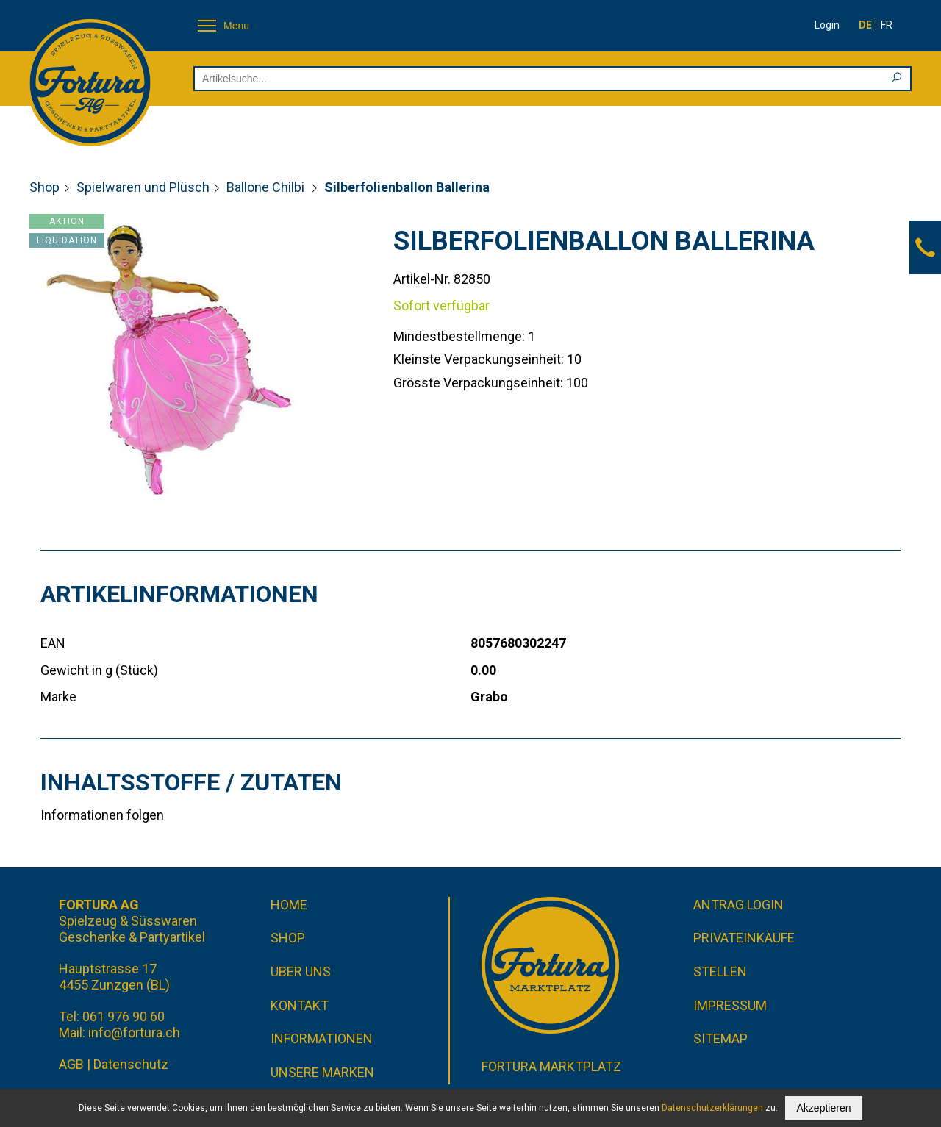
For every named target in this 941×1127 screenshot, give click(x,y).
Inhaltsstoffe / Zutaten (191, 782)
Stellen (720, 971)
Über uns (301, 971)
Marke (58, 696)
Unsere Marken (322, 1072)
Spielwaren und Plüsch (143, 187)
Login (827, 25)
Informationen (322, 1038)
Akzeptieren (824, 1108)
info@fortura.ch (134, 1032)
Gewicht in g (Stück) (99, 670)
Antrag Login (738, 904)
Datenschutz (130, 1064)
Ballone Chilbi (266, 187)
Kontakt (300, 1005)
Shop (44, 187)
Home (289, 904)
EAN (52, 643)
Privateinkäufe (744, 937)
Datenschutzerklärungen (712, 1108)
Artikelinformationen (179, 594)
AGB (71, 1064)
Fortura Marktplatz (551, 1066)
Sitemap (720, 1038)
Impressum (730, 1005)
